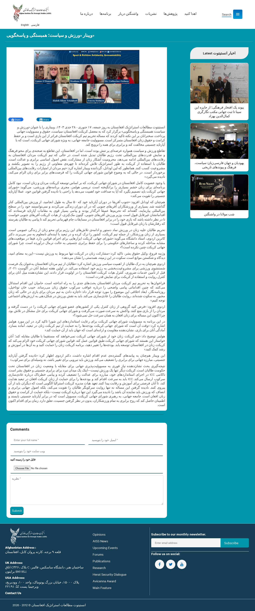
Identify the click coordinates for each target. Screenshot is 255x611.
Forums (98, 554)
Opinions (99, 534)
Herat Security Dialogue (109, 574)
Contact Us (13, 593)
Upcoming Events (105, 547)
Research (99, 567)
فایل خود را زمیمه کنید (22, 459)
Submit (17, 510)
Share (15, 119)
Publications (101, 561)
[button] (237, 14)
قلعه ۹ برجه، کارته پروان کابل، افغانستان (33, 552)
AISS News (100, 541)
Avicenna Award (104, 581)
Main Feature (102, 587)
